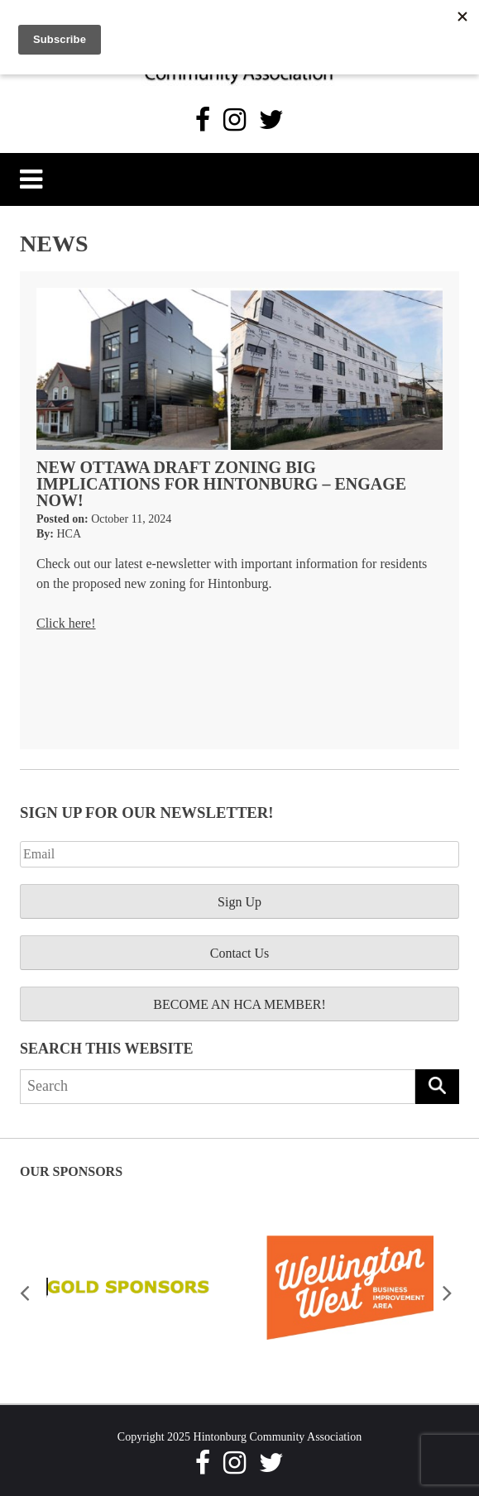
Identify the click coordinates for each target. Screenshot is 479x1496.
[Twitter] (271, 120)
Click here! (66, 623)
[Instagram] (234, 120)
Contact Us (240, 953)
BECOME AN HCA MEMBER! (239, 1004)
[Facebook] (202, 120)
